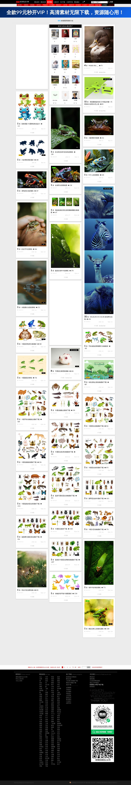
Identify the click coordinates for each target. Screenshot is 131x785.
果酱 (40, 744)
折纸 (58, 733)
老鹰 (46, 741)
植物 (58, 681)
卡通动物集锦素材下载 (29, 462)
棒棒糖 (47, 733)
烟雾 (52, 750)
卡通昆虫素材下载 (61, 529)
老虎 (58, 677)
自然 (52, 692)
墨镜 (52, 744)
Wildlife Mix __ (93, 65)
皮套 (40, 754)
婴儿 (40, 684)
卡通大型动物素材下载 (96, 529)
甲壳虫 (53, 764)
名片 (52, 688)
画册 (52, 708)
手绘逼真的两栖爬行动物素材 (98, 346)
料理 (40, 758)
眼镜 (52, 727)
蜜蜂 (52, 721)
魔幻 (52, 760)
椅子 (52, 684)
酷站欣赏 (43, 2)
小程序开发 (69, 2)
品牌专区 (91, 5)
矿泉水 (41, 708)
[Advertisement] (32, 57)
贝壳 (46, 756)
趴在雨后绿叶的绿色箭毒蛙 (64, 152)
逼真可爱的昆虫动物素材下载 (65, 496)
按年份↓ (39, 5)
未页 (79, 667)
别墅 (52, 710)
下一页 (74, 667)
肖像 (58, 708)
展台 (58, 758)
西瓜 (52, 712)
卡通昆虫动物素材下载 (96, 426)
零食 (52, 748)
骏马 (40, 748)
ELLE (52, 713)
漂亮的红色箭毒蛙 (27, 191)
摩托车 (59, 694)
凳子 (58, 706)
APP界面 (68, 695)
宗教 (58, 698)
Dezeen (53, 733)
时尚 (46, 706)
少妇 (52, 698)
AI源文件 (56, 2)
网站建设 (76, 2)
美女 (40, 682)
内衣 (58, 686)
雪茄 (40, 766)
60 (83, 2)
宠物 (58, 729)
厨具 (52, 737)
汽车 (46, 677)
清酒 (58, 748)
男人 (46, 698)
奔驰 (58, 715)
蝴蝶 (58, 744)
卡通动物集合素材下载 (62, 410)
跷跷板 (53, 746)
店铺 (58, 760)
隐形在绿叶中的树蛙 (62, 271)
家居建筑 (78, 5)
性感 (40, 688)
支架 (52, 743)
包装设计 (58, 5)
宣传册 (59, 688)
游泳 (46, 721)
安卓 (46, 743)
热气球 (59, 741)
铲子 (52, 735)
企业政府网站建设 (95, 681)
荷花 (40, 760)
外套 (46, 746)
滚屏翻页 (104, 5)
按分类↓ (20, 5)
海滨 (52, 717)
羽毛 (46, 762)
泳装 (58, 737)
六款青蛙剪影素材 (27, 160)
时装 (52, 677)
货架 (46, 719)
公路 (52, 702)
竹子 (46, 717)
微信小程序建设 (94, 682)
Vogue (58, 713)
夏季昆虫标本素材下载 (96, 498)
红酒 (46, 708)
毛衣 (46, 725)
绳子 (52, 752)
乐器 (46, 750)
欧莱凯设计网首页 (71, 677)
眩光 (52, 690)
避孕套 (41, 690)
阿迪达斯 (59, 725)
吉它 (58, 752)
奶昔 (46, 744)
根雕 (52, 741)
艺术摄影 (52, 5)
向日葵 (41, 702)
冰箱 (58, 702)
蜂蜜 (46, 713)
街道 (46, 702)
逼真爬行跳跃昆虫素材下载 (30, 537)
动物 (58, 679)
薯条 (40, 743)
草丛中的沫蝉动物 (27, 590)
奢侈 (52, 706)
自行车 (47, 684)
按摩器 (41, 752)
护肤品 (41, 746)
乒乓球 (59, 762)
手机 (58, 704)
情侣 (58, 721)
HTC (46, 715)
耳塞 (58, 727)
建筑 (52, 682)
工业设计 (84, 5)
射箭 (40, 721)
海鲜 (52, 756)
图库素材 (49, 2)
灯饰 (46, 754)
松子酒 (41, 764)
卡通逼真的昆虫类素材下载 (30, 504)
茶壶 (58, 746)
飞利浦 (53, 723)
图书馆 (47, 758)
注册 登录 (111, 5)
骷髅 (52, 739)
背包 (40, 739)
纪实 (46, 710)
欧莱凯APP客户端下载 (96, 684)
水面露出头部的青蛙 (28, 307)
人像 (52, 694)
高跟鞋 (59, 710)
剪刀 (46, 748)
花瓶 (40, 750)
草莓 (46, 727)
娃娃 (40, 729)
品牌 (46, 692)
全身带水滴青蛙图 (61, 185)
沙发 (52, 686)
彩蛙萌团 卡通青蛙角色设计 (30, 124)
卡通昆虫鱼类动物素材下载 (64, 452)
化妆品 (41, 706)
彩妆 (46, 679)
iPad (52, 715)
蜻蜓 (58, 750)
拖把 (46, 752)
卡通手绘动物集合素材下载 (30, 419)
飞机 (46, 688)
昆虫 (46, 681)
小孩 (58, 682)
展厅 (52, 758)
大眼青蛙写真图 (94, 138)
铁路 (58, 719)
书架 (46, 766)
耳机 (58, 684)
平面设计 (45, 5)
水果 (40, 679)
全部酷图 (68, 687)
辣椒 (46, 764)
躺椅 (46, 729)
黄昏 (40, 737)
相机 (40, 686)
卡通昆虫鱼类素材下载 (96, 467)
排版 (46, 731)
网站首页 (36, 2)
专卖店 (41, 762)
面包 (58, 700)
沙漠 (40, 741)
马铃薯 (41, 713)
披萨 (46, 694)
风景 (52, 679)
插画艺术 (71, 5)
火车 (58, 731)
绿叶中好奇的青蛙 (95, 587)
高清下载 (97, 5)
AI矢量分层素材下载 (72, 681)
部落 (40, 715)
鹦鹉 (40, 700)
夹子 (58, 764)
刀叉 (46, 739)
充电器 (59, 739)
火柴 (52, 731)
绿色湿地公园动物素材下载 (98, 382)
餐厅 (40, 733)
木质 (58, 754)
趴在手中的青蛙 (26, 249)
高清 (52, 696)
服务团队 (92, 679)
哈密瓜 (41, 712)
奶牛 (40, 735)
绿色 (52, 681)
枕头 (58, 743)
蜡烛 (46, 737)
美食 (40, 694)
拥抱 (40, 723)
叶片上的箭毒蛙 (94, 175)
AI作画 (65, 5)
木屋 (46, 760)
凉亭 (52, 719)
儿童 (46, 723)
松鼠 (46, 712)
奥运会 (59, 712)
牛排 (58, 756)
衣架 (40, 756)
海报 (40, 731)
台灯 (58, 735)
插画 (40, 696)
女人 (40, 677)
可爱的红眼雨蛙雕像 (62, 371)
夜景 (58, 717)
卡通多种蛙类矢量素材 (29, 344)
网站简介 (92, 677)
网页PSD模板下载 (71, 682)
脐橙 (40, 725)
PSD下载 (62, 2)
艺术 (46, 696)
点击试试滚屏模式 (97, 667)
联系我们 (92, 686)
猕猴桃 (59, 723)
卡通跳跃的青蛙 (26, 378)
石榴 (52, 754)
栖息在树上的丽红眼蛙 (96, 629)
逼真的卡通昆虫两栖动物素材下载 (66, 560)
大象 (58, 692)
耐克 (52, 725)
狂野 (40, 698)
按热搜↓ (32, 5)
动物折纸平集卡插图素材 (63, 593)
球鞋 (40, 727)
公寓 (40, 719)
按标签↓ (26, 5)
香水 (40, 717)
